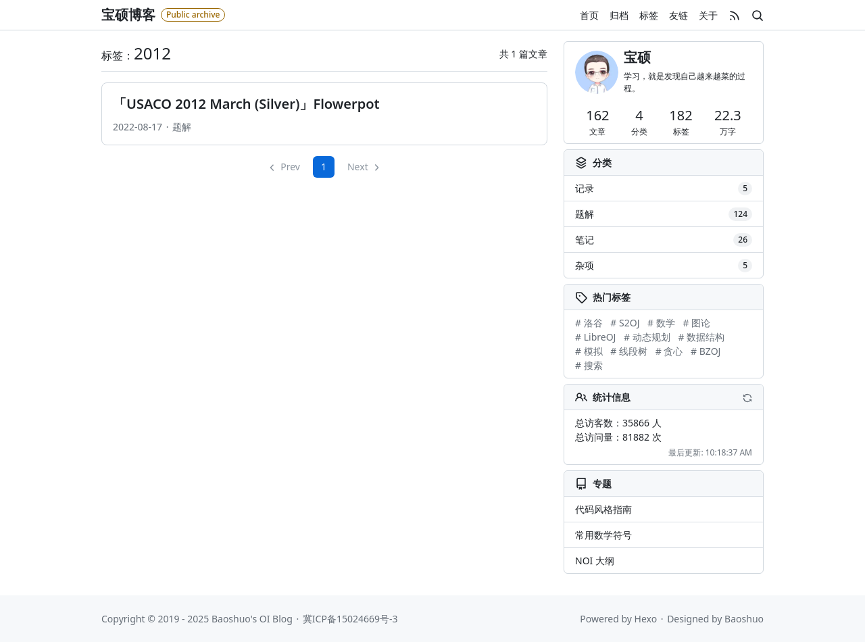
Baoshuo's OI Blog (252, 618)
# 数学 (661, 322)
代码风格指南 (603, 509)
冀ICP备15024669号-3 (350, 618)
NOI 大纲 (594, 560)
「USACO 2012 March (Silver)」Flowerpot (246, 104)
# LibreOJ (595, 336)
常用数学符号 (603, 534)
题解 (181, 126)
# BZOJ (705, 351)
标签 (648, 15)
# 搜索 (589, 365)
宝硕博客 (128, 14)
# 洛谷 (589, 322)
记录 (663, 188)
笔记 (663, 240)
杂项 (663, 265)
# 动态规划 (647, 336)
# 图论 (696, 322)
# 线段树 (628, 351)
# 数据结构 (701, 336)
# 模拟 (589, 351)
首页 (589, 15)
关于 (708, 15)
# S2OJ (624, 322)
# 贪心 (669, 351)
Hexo (646, 618)
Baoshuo (744, 618)
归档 (619, 15)
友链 (678, 15)
